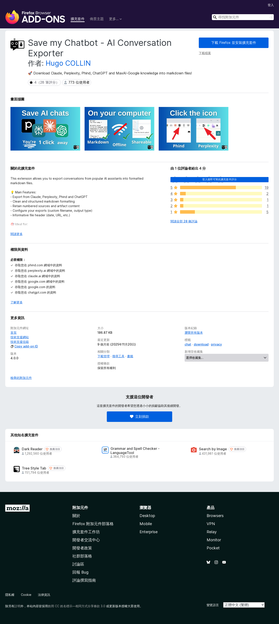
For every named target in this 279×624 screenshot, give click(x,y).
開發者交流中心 (86, 540)
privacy (216, 344)
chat (188, 344)
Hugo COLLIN (68, 63)
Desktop (147, 515)
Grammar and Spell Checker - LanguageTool (135, 451)
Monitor (214, 540)
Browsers (215, 515)
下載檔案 (205, 53)
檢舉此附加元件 (21, 378)
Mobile (146, 523)
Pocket (213, 548)
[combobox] (243, 17)
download (201, 344)
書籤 (130, 356)
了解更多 (16, 302)
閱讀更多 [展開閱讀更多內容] (16, 234)
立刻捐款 (139, 416)
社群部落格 (82, 556)
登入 (271, 5)
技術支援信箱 (19, 342)
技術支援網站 (19, 337)
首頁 (13, 332)
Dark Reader (32, 449)
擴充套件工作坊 (86, 531)
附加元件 (80, 507)
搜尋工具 (118, 356)
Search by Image (213, 449)
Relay (212, 531)
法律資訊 (44, 594)
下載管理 (103, 356)
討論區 (78, 564)
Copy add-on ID (24, 346)
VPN (211, 523)
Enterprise (149, 531)
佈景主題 (97, 19)
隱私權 (9, 594)
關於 (76, 515)
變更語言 (213, 605)
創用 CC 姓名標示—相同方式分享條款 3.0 (76, 606)
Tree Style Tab (34, 468)
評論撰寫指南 (84, 580)
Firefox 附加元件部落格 (93, 523)
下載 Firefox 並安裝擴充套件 (233, 42)
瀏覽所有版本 (194, 332)
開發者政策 (82, 548)
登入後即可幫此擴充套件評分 (219, 179)
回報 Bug (80, 572)
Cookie (26, 594)
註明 (17, 606)
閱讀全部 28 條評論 (183, 221)
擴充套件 (78, 19)
